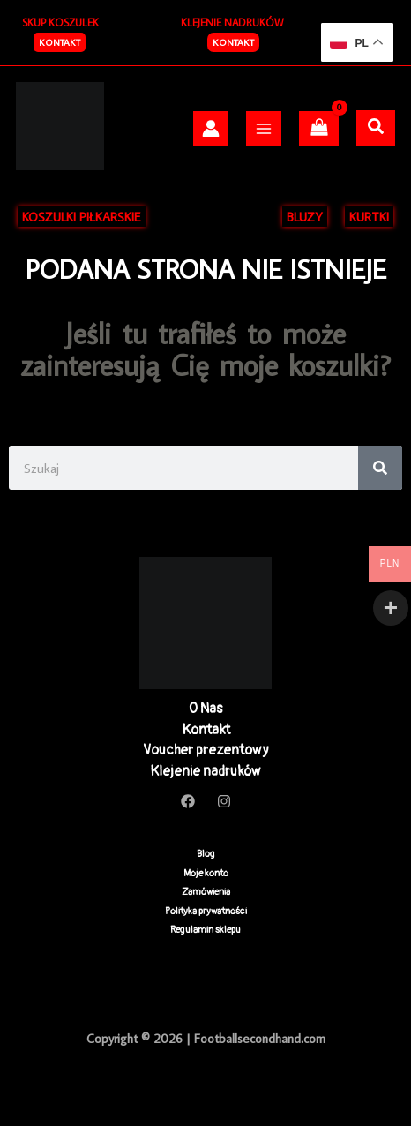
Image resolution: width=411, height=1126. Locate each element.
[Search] (380, 468)
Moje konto (205, 873)
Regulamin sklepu (205, 929)
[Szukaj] (375, 127)
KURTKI (369, 216)
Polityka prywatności (206, 911)
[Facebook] (188, 801)
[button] (60, 42)
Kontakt (233, 42)
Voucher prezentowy (206, 750)
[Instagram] (224, 801)
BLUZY (305, 216)
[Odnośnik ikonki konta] (211, 128)
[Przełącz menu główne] (263, 128)
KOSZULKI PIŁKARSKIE (81, 216)
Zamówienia (206, 891)
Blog (206, 854)
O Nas (205, 708)
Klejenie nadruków (205, 771)
